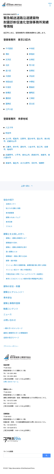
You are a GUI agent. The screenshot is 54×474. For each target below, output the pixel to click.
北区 (7, 65)
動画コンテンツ (10, 308)
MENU (50, 3)
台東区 (32, 59)
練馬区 (32, 92)
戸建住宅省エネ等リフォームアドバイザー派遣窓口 (24, 274)
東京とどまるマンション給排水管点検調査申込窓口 (24, 278)
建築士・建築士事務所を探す (16, 247)
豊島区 (32, 87)
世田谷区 (9, 81)
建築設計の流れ (11, 242)
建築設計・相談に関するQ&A (16, 256)
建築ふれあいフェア (13, 217)
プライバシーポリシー (10, 346)
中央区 (32, 48)
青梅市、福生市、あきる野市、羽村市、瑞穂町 (25, 162)
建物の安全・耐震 (11, 286)
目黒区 (32, 70)
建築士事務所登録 (11, 303)
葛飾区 (8, 103)
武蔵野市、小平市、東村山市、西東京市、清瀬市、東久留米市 (26, 156)
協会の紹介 (8, 199)
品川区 (8, 70)
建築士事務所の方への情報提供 (15, 333)
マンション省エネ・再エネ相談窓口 (19, 269)
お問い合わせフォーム (10, 382)
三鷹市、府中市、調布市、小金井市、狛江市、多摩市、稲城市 (25, 148)
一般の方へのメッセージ (12, 328)
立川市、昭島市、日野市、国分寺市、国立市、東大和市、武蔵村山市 (26, 140)
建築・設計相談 (11, 260)
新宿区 (32, 54)
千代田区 (9, 48)
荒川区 (32, 65)
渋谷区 (32, 76)
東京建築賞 (10, 213)
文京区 (8, 59)
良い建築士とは (11, 251)
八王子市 (9, 127)
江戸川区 (9, 109)
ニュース (7, 314)
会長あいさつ (11, 204)
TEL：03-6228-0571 (10, 425)
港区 (7, 54)
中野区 (32, 81)
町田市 (8, 133)
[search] (23, 455)
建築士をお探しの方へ (13, 233)
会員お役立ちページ (11, 337)
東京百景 (9, 222)
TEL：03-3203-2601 (10, 373)
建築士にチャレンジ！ (13, 291)
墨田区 (8, 98)
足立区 (32, 103)
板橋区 (8, 92)
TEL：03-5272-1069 (10, 400)
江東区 (32, 98)
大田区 (8, 76)
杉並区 (8, 87)
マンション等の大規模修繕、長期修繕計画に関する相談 (26, 265)
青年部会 (7, 297)
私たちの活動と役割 (13, 208)
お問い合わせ (9, 319)
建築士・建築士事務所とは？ (16, 238)
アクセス (9, 226)
